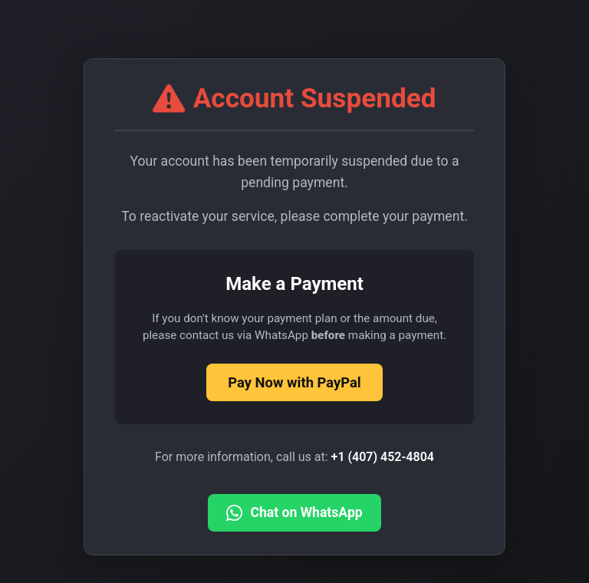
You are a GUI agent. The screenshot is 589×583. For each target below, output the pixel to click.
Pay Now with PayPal (294, 382)
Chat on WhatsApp (294, 513)
